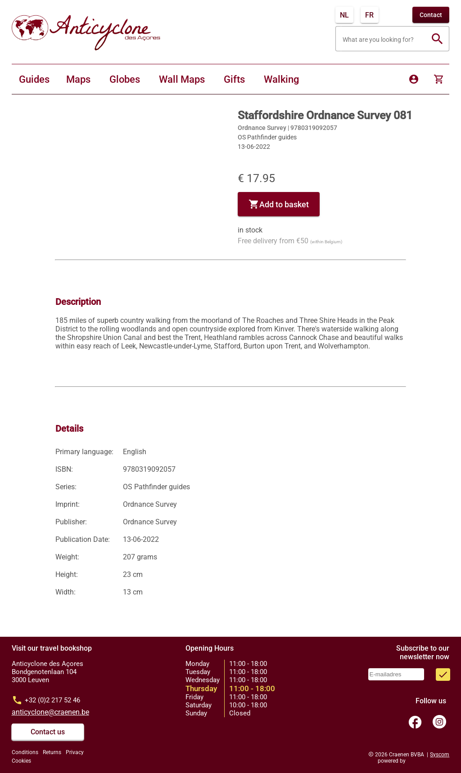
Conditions (25, 752)
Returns (52, 752)
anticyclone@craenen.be (50, 712)
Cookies (21, 761)
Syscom (439, 754)
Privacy (75, 752)
